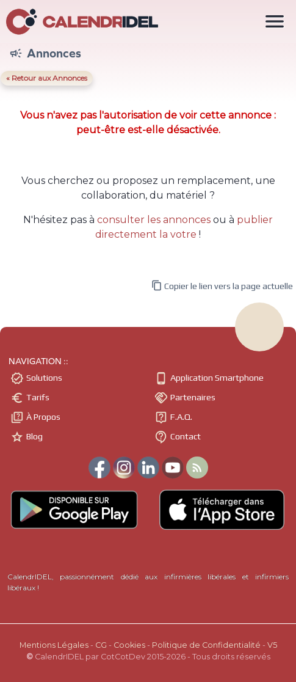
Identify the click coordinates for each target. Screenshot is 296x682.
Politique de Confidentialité (206, 645)
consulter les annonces (154, 220)
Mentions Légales (54, 645)
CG (101, 645)
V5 (272, 645)
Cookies (129, 645)
